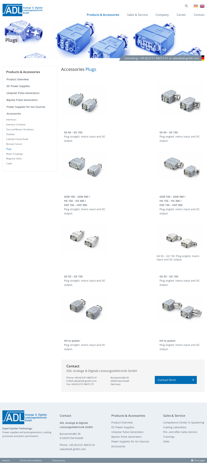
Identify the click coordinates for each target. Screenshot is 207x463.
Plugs (9, 149)
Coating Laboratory (174, 427)
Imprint (5, 460)
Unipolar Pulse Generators (23, 93)
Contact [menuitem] (199, 14)
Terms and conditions (31, 460)
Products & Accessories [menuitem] (102, 14)
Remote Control (14, 144)
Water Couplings (14, 154)
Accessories (14, 114)
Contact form (176, 380)
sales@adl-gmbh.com (85, 381)
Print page (198, 460)
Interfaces (11, 119)
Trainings (169, 437)
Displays (10, 134)
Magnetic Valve (14, 158)
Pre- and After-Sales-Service (180, 432)
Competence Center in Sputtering (183, 422)
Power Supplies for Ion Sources (26, 107)
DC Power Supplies (18, 86)
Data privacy (58, 460)
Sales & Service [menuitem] (137, 14)
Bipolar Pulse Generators (22, 100)
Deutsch (196, 6)
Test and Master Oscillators (20, 129)
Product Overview (18, 79)
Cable (9, 163)
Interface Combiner (16, 124)
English (202, 6)
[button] (85, 99)
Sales (166, 442)
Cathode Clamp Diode (17, 139)
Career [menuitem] (181, 14)
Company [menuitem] (162, 14)
